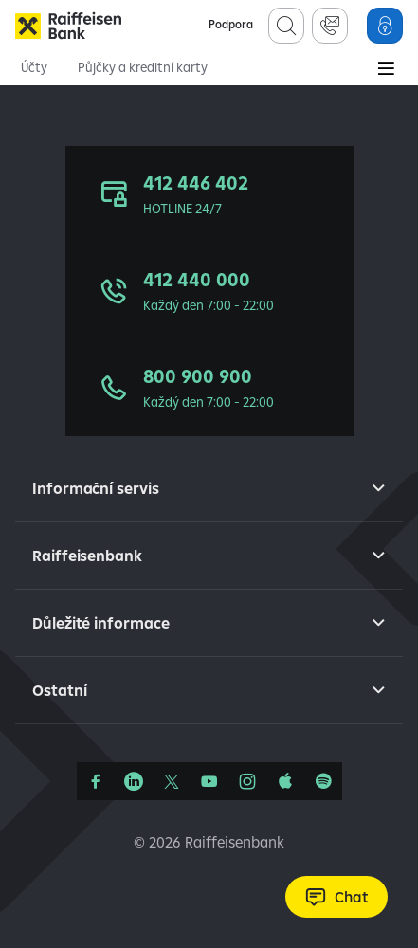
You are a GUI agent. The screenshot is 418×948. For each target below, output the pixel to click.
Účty (34, 67)
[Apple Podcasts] (285, 781)
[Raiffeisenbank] (68, 25)
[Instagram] (247, 781)
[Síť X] (172, 781)
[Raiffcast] (323, 781)
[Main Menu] (386, 70)
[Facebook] (96, 781)
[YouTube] (209, 781)
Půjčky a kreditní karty (143, 67)
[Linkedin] (134, 781)
